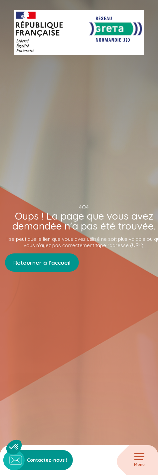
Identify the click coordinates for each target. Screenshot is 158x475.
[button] (14, 447)
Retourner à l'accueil (42, 262)
